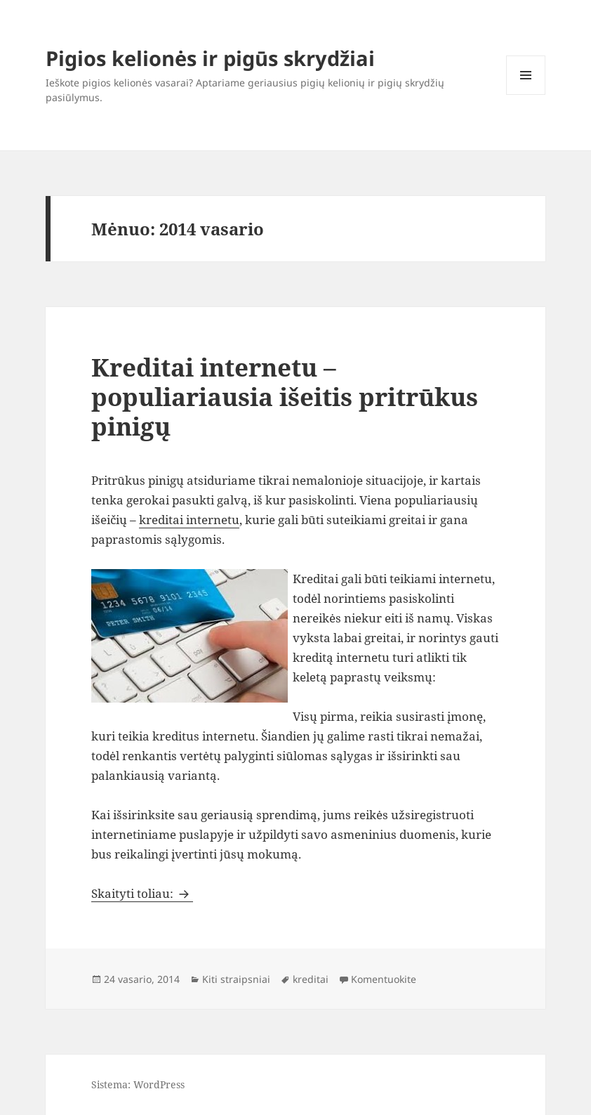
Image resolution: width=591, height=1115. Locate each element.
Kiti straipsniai (236, 979)
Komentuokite (383, 979)
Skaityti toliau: (142, 893)
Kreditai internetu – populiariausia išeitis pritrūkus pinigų (284, 397)
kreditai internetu (189, 519)
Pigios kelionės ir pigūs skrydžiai (210, 58)
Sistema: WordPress (138, 1084)
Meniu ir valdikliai (526, 94)
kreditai (310, 979)
